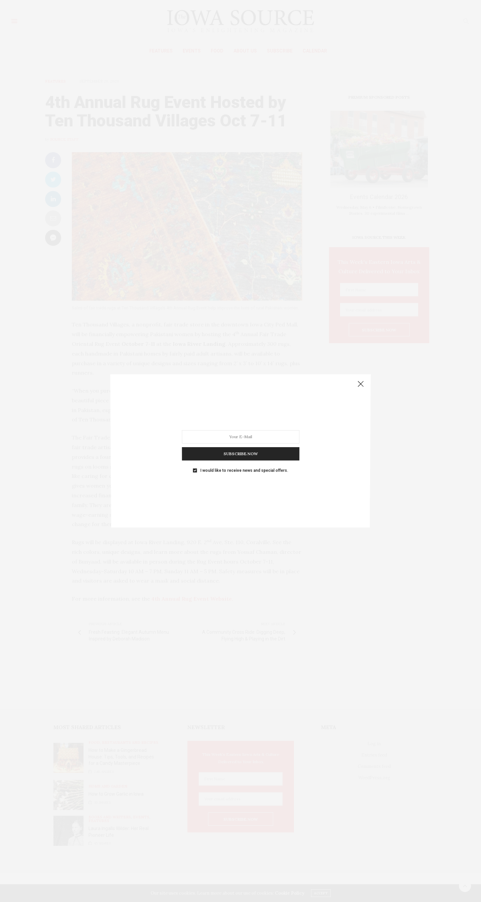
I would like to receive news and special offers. (243, 460)
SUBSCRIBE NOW (240, 446)
